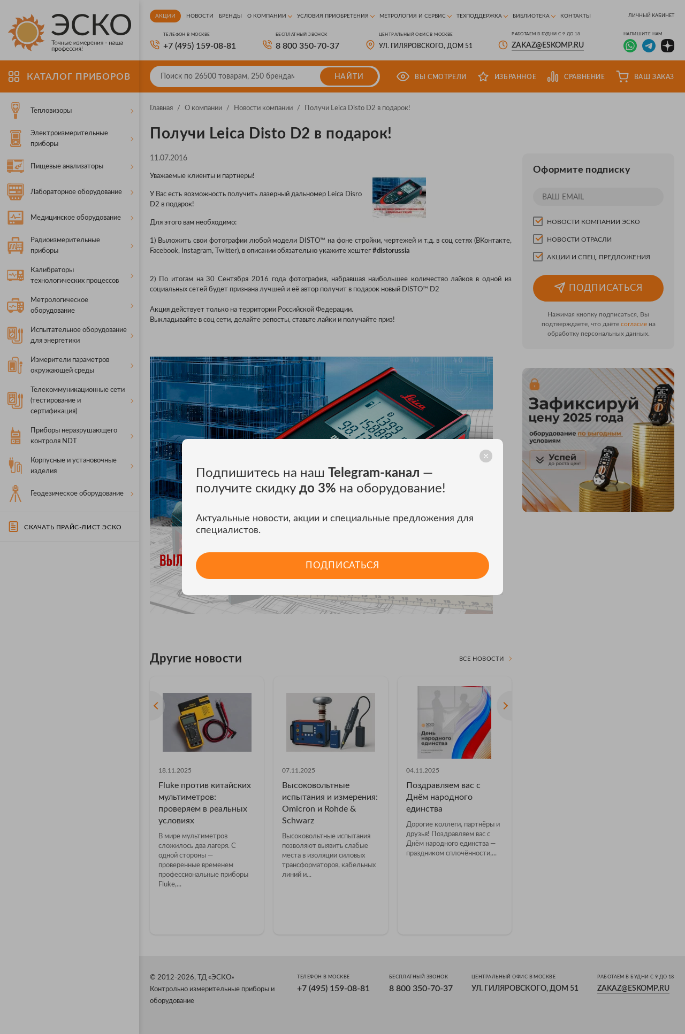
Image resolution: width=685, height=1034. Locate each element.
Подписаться (342, 565)
